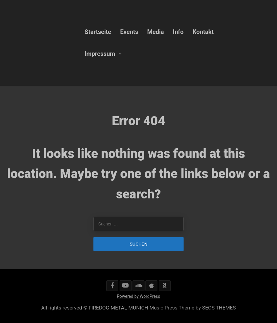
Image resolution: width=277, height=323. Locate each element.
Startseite (98, 31)
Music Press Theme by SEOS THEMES (192, 308)
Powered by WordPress (138, 296)
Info (178, 31)
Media (155, 31)
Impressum (100, 53)
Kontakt (203, 31)
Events (129, 31)
